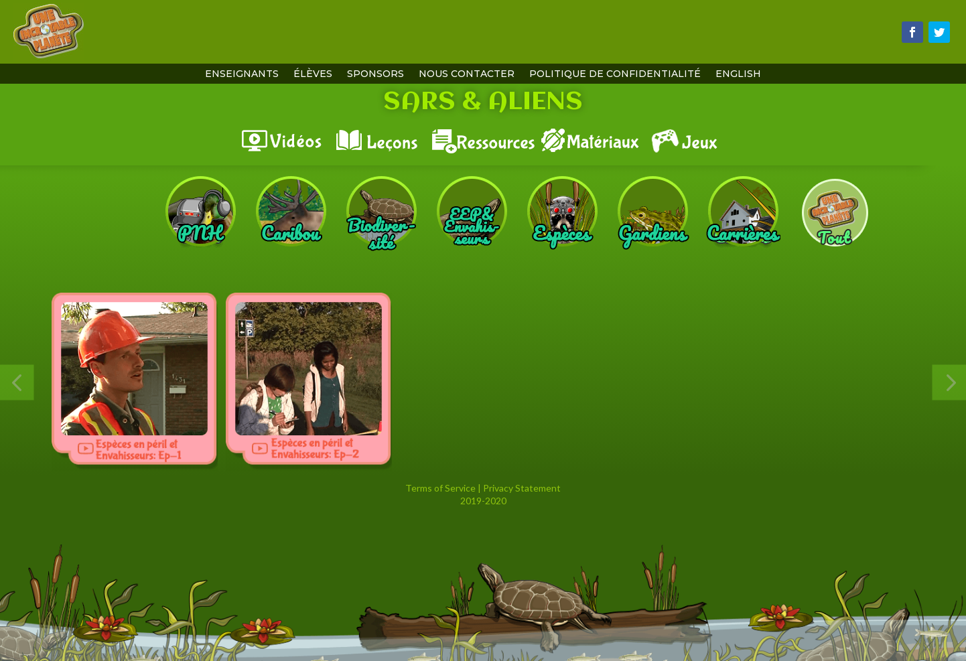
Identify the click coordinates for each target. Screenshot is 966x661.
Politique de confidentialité (615, 74)
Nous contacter (466, 74)
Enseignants (242, 74)
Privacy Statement (522, 488)
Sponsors (375, 74)
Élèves (312, 74)
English (738, 74)
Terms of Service (440, 488)
